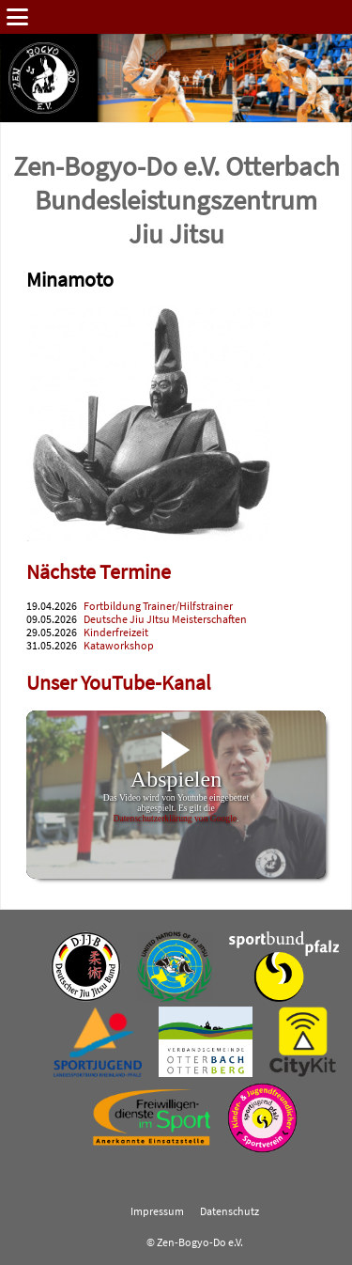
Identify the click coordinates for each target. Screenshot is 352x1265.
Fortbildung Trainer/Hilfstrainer (158, 606)
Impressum (157, 1211)
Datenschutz (229, 1211)
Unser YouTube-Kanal (118, 682)
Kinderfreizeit (116, 632)
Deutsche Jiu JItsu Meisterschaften (165, 619)
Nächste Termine (98, 572)
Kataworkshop (119, 645)
